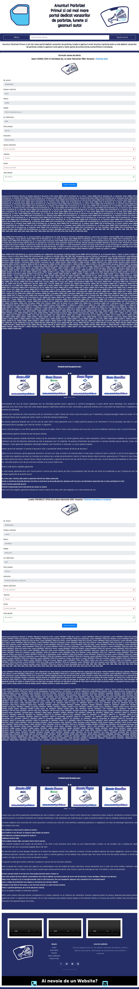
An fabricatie (8, 117)
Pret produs (8, 126)
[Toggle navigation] (16, 37)
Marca (5, 98)
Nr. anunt (7, 80)
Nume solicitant (9, 145)
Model (5, 108)
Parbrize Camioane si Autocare (97, 499)
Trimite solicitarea (69, 185)
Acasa (54, 947)
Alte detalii (7, 172)
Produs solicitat (9, 89)
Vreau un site (54, 958)
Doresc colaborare (54, 956)
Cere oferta (54, 950)
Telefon (6, 154)
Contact (54, 953)
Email (5, 163)
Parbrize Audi (102, 59)
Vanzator (7, 135)
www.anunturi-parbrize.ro (10, 196)
